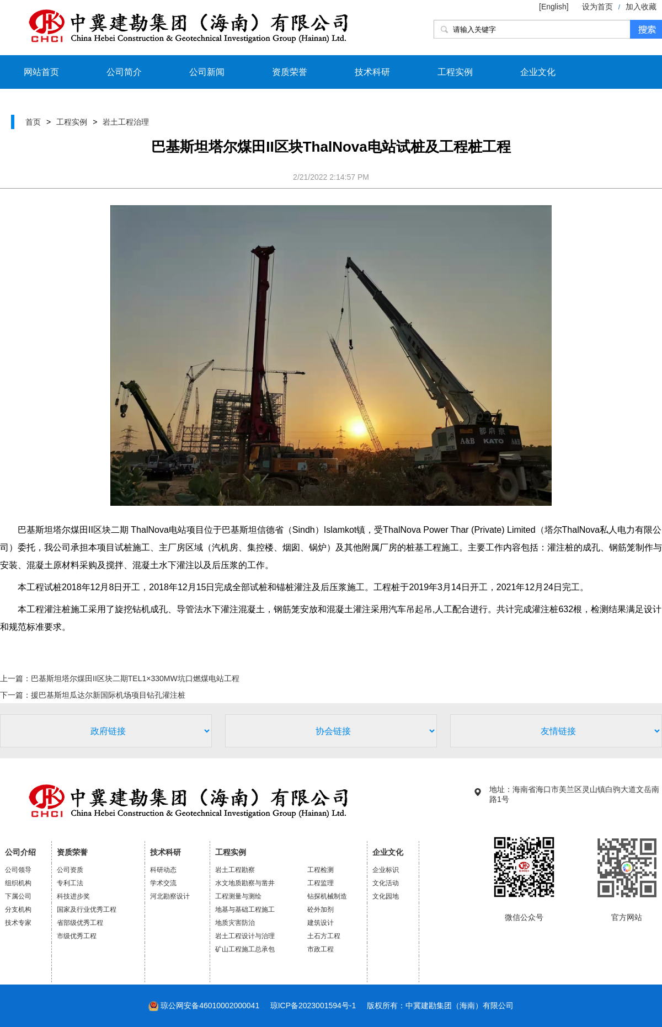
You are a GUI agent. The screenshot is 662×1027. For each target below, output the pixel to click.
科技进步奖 (73, 896)
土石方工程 (323, 936)
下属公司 (18, 896)
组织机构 (18, 883)
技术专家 (18, 923)
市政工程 (320, 949)
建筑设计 (320, 923)
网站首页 (41, 72)
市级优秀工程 (77, 936)
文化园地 (385, 896)
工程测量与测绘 (238, 896)
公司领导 (18, 870)
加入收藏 (641, 6)
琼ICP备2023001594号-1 (313, 1005)
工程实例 (455, 72)
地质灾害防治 (235, 923)
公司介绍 (20, 852)
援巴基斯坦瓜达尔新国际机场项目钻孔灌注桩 (108, 695)
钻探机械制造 (327, 896)
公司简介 (124, 72)
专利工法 (70, 883)
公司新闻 (207, 72)
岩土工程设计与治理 (245, 936)
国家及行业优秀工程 (86, 909)
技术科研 (372, 72)
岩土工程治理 (126, 121)
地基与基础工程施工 (245, 909)
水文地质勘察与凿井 (245, 883)
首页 (33, 121)
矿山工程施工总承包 (245, 949)
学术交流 (163, 883)
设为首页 (597, 6)
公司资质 (70, 870)
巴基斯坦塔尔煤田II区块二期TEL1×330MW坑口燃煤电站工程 (135, 678)
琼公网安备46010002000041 (210, 1005)
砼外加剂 (320, 909)
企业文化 (538, 72)
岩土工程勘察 (235, 870)
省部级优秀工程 (80, 923)
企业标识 (385, 870)
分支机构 (18, 909)
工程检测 (320, 870)
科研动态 (163, 870)
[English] (555, 6)
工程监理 (320, 883)
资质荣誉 (289, 72)
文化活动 (385, 883)
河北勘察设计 (170, 896)
